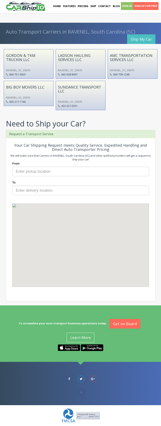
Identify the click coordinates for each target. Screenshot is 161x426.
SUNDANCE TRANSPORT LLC (79, 89)
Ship (93, 6)
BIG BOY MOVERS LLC (25, 87)
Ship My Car (141, 39)
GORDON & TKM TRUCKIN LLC (20, 57)
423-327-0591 (69, 106)
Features (69, 6)
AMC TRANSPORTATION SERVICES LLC (131, 57)
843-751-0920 (17, 74)
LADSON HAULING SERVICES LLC (74, 57)
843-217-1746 (17, 102)
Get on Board (125, 323)
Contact (104, 6)
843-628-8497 (69, 74)
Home (57, 6)
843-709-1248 (121, 74)
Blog (116, 6)
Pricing (83, 6)
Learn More (80, 337)
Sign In (127, 6)
